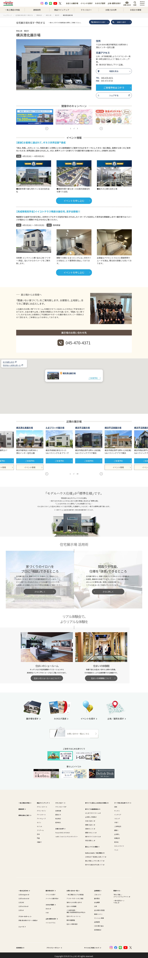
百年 (38, 832)
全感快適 (58, 809)
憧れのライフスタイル (92, 835)
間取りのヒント (90, 831)
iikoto (48, 907)
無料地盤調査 (71, 918)
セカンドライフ (119, 844)
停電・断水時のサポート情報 (27, 918)
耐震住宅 (117, 836)
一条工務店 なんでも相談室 (75, 893)
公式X (20, 908)
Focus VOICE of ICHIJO (62, 831)
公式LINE (21, 900)
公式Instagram (23, 893)
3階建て (39, 840)
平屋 (38, 836)
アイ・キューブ (41, 817)
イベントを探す (86, 3)
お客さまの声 (111, 9)
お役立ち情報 (135, 9)
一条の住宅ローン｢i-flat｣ (118, 900)
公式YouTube (23, 904)
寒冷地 (116, 840)
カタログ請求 (100, 3)
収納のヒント (89, 827)
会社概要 (97, 900)
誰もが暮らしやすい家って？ (94, 859)
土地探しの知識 (90, 815)
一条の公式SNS (23, 889)
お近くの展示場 (72, 3)
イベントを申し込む (74, 198)
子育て (116, 820)
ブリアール (40, 828)
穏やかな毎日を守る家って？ (94, 863)
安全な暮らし (89, 838)
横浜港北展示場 (69, 371)
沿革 (95, 904)
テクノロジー (86, 9)
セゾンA (39, 824)
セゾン (39, 820)
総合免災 (58, 817)
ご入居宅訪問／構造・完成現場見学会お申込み (76, 909)
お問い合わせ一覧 (72, 889)
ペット (116, 848)
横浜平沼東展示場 (113, 425)
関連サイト (116, 889)
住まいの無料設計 (72, 922)
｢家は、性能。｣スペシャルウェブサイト (121, 894)
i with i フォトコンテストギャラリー (66, 835)
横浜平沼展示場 (82, 425)
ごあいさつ (97, 893)
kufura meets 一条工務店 (94, 851)
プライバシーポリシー (53, 946)
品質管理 (97, 920)
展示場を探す (50, 889)
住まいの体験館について (101, 676)
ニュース (21, 925)
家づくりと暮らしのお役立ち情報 (96, 801)
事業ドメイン (98, 912)
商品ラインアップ (61, 9)
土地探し (117, 832)
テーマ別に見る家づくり (122, 801)
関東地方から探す (99, 22)
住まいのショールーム (73, 914)
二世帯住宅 (117, 824)
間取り (116, 828)
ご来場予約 (93, 376)
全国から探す (121, 22)
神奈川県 (19, 31)
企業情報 (97, 889)
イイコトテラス (50, 921)
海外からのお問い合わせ (74, 900)
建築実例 (37, 9)
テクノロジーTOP (60, 805)
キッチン (117, 809)
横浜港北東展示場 (24, 425)
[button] (74, 382)
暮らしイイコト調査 (91, 845)
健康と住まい (89, 823)
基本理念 (97, 896)
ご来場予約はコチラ (113, 87)
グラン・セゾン (41, 809)
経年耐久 (58, 820)
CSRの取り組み (99, 924)
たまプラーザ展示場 (55, 425)
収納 (115, 805)
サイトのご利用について (91, 946)
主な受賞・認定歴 (99, 908)
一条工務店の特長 (12, 9)
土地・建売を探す (114, 3)
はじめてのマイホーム (92, 811)
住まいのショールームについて (47, 676)
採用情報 (97, 928)
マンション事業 (99, 916)
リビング (117, 817)
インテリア (117, 813)
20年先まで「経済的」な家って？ (95, 855)
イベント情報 (29, 465)
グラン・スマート (42, 805)
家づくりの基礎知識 (92, 807)
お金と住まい (89, 819)
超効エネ (58, 813)
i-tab (47, 911)
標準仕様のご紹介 (24, 813)
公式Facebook (23, 896)
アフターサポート (24, 914)
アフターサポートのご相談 (75, 896)
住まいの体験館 (71, 904)
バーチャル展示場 (52, 896)
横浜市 (26, 31)
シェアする (114, 95)
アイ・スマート (41, 813)
